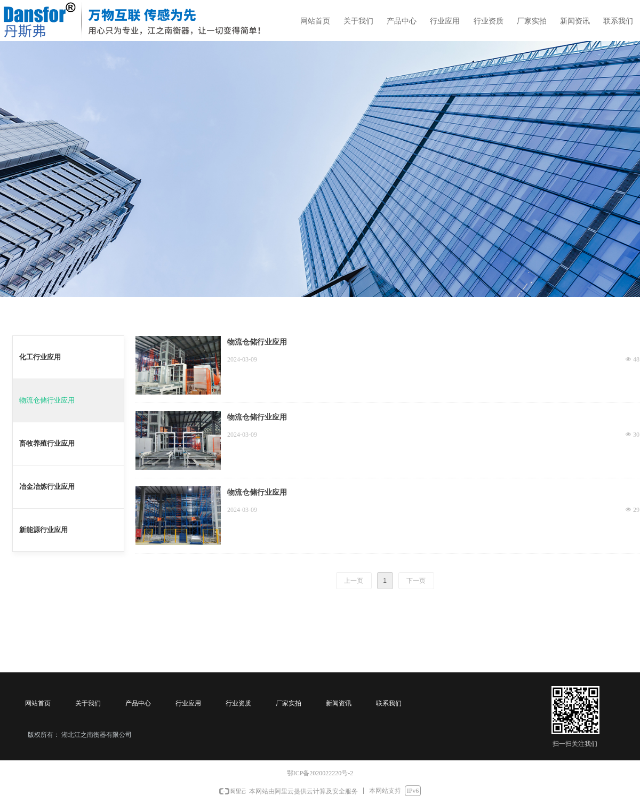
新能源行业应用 (43, 530)
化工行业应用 (40, 357)
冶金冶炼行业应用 (47, 487)
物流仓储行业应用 (47, 400)
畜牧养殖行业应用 (47, 443)
